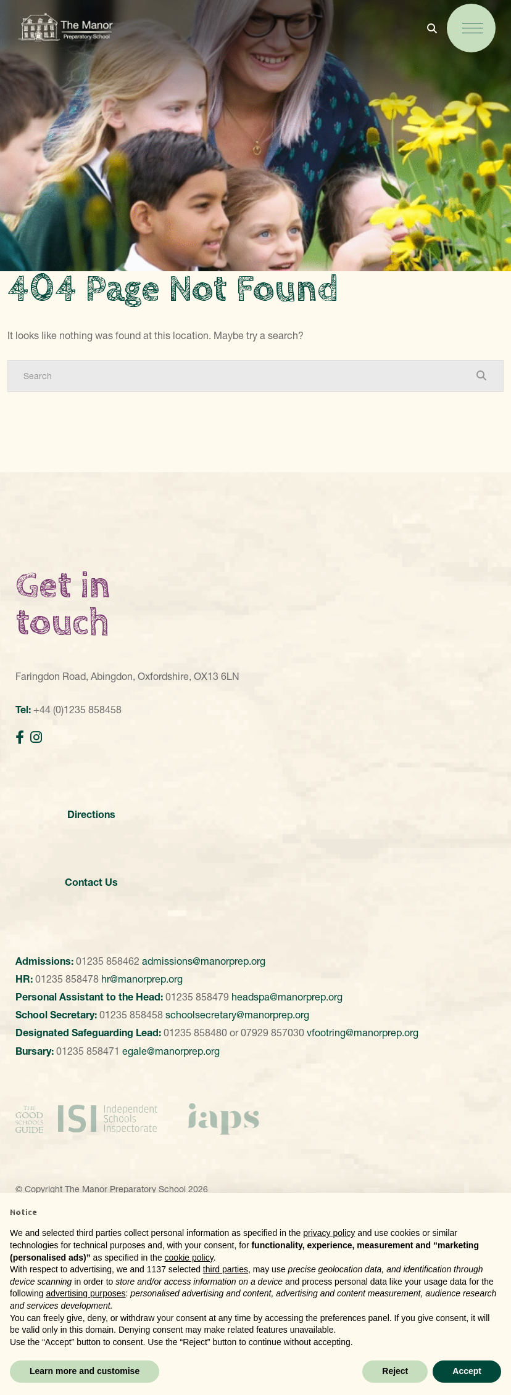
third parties (225, 1269)
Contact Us (91, 882)
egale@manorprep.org (171, 1051)
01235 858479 (197, 997)
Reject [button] (395, 1371)
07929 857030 (272, 1032)
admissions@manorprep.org (203, 961)
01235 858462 (107, 961)
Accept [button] (466, 1371)
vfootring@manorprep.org (362, 1032)
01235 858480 (195, 1032)
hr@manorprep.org (142, 979)
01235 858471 (88, 1051)
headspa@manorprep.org (287, 997)
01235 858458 (131, 1014)
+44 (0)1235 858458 (77, 709)
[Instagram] (36, 737)
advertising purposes (85, 1293)
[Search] (243, 376)
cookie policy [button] (189, 1257)
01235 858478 (67, 979)
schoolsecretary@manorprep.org (237, 1014)
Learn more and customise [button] (84, 1371)
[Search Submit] (481, 375)
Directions (91, 814)
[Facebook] (19, 737)
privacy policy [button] (329, 1233)
